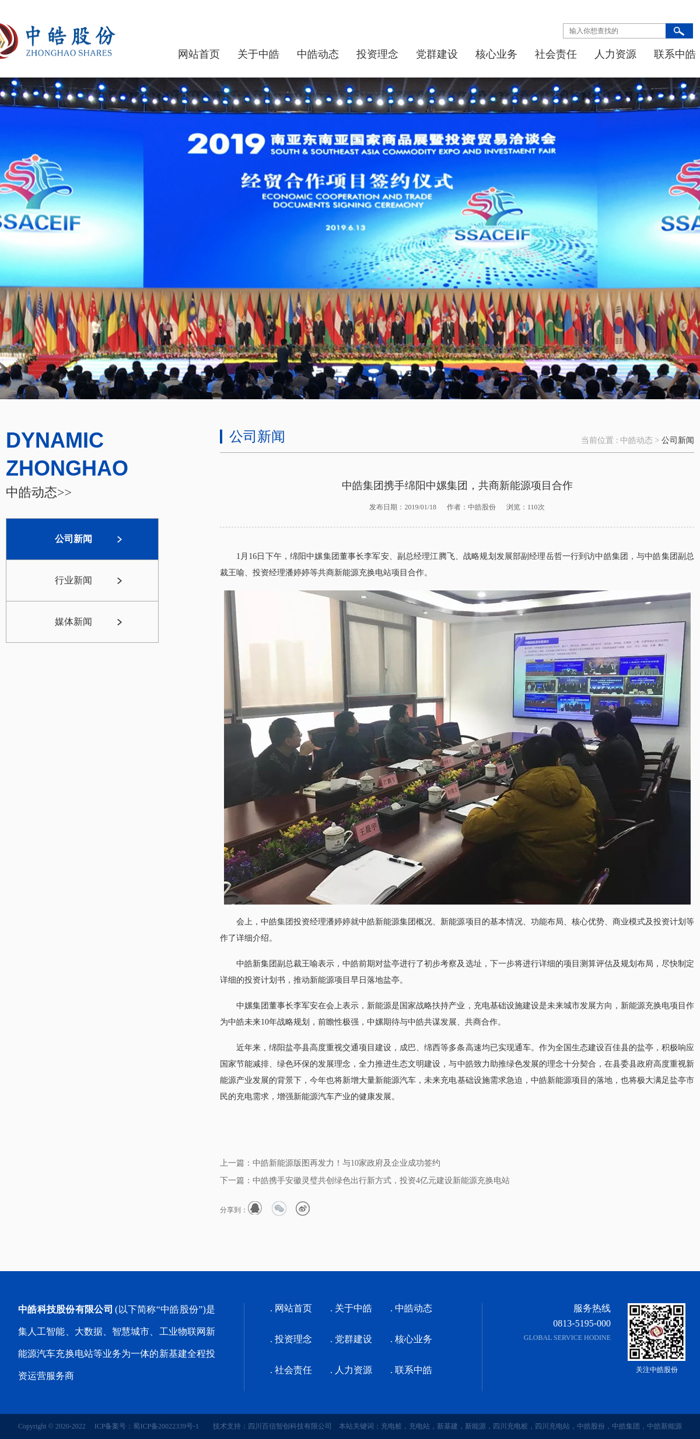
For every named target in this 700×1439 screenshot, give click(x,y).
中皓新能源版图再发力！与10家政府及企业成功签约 (346, 1163)
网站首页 (199, 54)
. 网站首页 (291, 1308)
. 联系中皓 (411, 1370)
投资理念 (377, 54)
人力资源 (615, 54)
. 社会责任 (291, 1370)
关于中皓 (258, 54)
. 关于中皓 (351, 1308)
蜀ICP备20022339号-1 (166, 1426)
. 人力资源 (351, 1370)
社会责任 (556, 54)
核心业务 (496, 54)
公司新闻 (678, 440)
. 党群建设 (351, 1339)
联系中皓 (675, 54)
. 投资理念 (291, 1339)
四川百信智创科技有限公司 (290, 1426)
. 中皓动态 (411, 1308)
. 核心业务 (411, 1339)
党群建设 (437, 54)
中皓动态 (318, 54)
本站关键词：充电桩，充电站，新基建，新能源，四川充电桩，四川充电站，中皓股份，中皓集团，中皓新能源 (507, 1426)
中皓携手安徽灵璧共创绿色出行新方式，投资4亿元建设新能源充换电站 (381, 1180)
